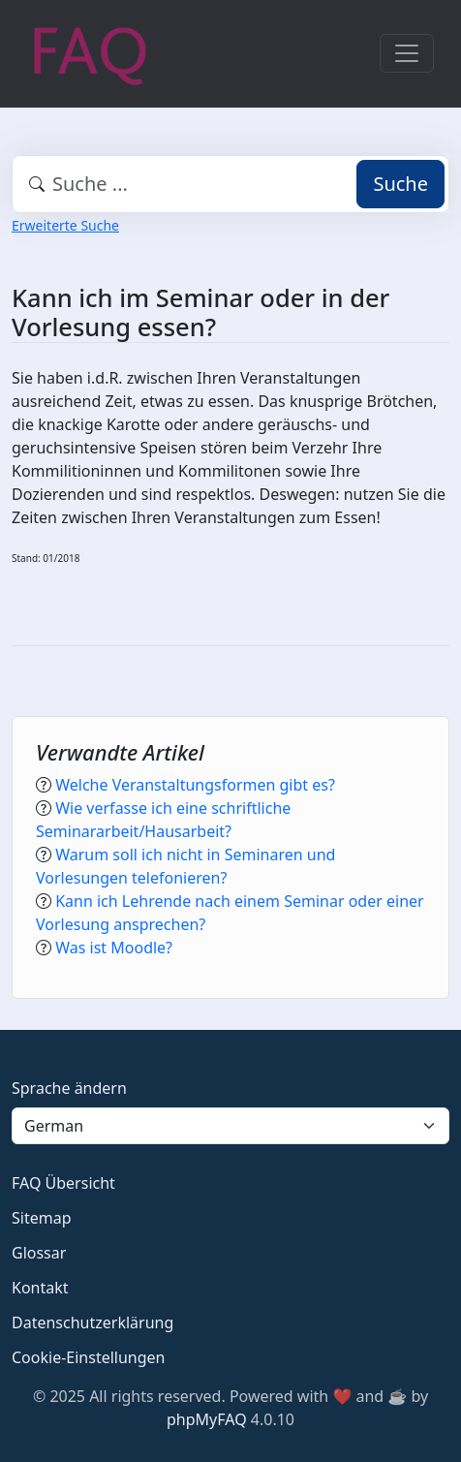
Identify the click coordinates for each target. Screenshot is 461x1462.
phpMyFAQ (207, 1419)
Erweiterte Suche (65, 225)
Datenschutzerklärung (92, 1322)
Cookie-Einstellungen (88, 1357)
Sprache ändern (69, 1088)
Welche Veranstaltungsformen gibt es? (195, 784)
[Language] (230, 1125)
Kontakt (40, 1287)
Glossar (39, 1252)
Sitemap (42, 1218)
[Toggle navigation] (407, 53)
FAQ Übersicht (63, 1183)
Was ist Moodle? (113, 947)
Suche (400, 184)
